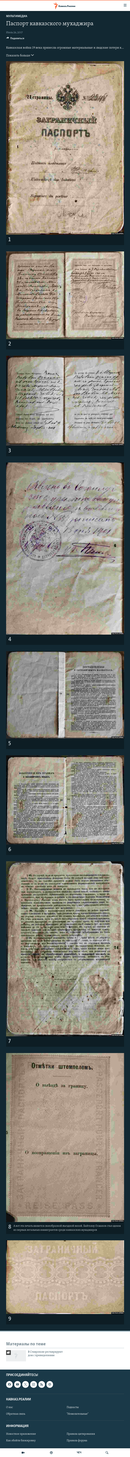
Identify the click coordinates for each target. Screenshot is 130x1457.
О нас (9, 1407)
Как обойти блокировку (21, 1440)
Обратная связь (15, 1414)
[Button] (15, 39)
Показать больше (20, 55)
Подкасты (73, 1407)
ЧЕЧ (79, 1452)
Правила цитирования (81, 1434)
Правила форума (77, 1440)
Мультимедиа (16, 16)
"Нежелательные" (77, 1414)
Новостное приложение (21, 1434)
